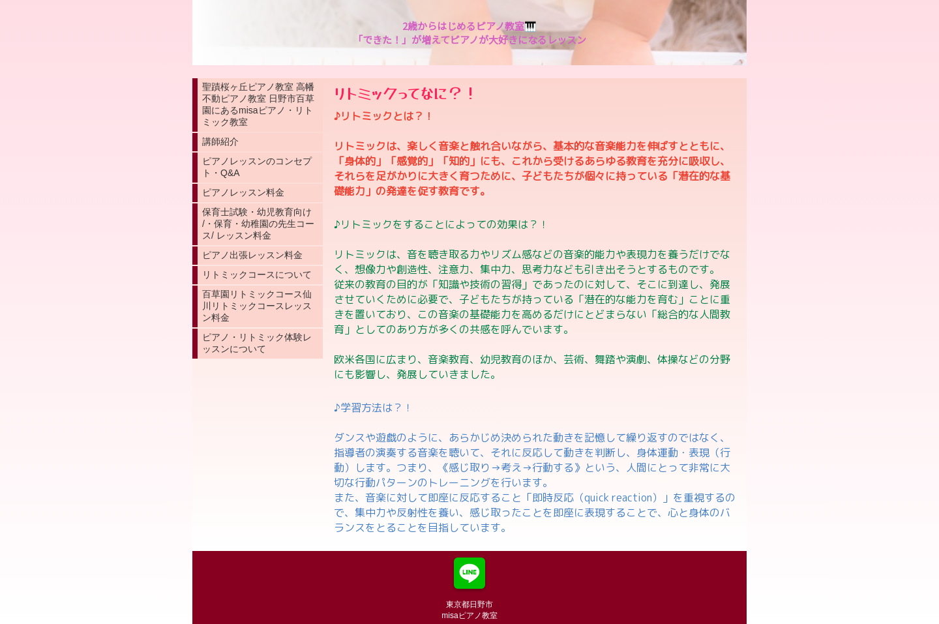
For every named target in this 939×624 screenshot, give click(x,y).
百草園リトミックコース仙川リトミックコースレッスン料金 (257, 306)
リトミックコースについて (257, 274)
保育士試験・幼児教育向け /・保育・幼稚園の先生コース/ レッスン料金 (258, 224)
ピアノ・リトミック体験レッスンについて (257, 343)
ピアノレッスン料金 (243, 192)
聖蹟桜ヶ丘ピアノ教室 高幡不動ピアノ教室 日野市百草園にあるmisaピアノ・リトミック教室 (258, 104)
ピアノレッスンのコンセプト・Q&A (257, 167)
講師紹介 (220, 141)
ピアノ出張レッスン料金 (252, 255)
